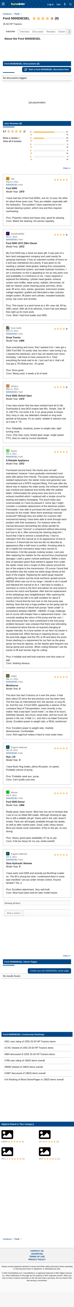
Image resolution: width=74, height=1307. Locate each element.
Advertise (37, 1254)
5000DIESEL (12, 185)
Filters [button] (66, 168)
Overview (24, 31)
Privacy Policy (37, 1259)
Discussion (37, 31)
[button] (3, 4)
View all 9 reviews (12, 141)
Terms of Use (37, 1256)
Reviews (51, 31)
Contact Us (37, 1251)
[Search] (70, 4)
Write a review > (11, 138)
